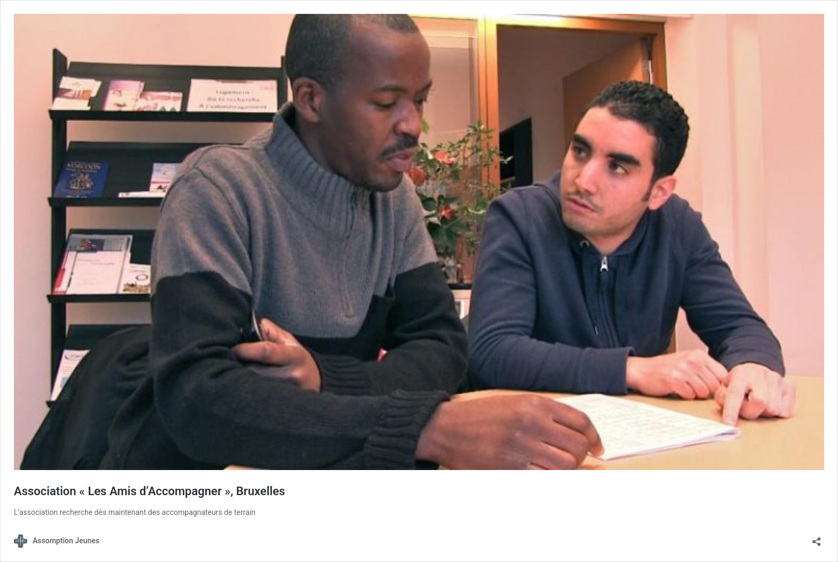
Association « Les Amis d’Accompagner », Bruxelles (149, 491)
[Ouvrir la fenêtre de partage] (816, 538)
